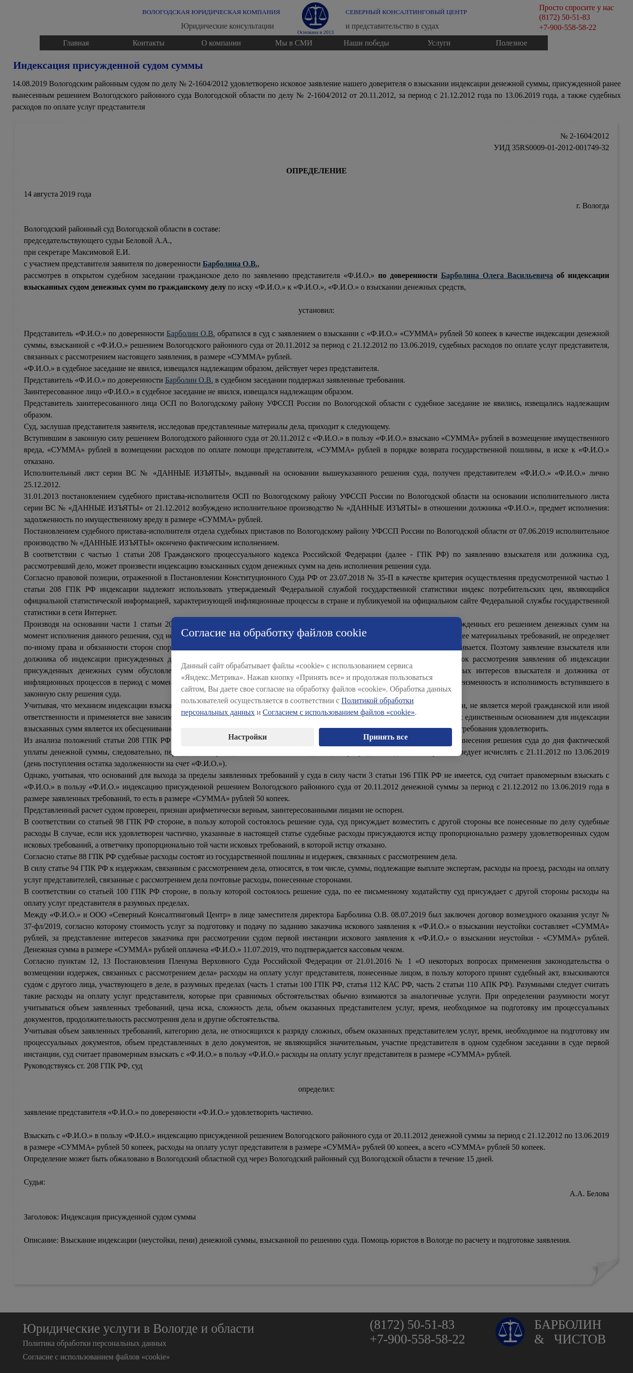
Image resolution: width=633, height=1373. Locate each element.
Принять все (385, 728)
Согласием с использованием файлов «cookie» (339, 703)
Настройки (247, 728)
